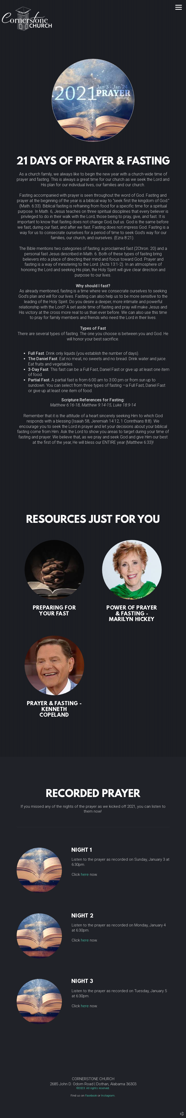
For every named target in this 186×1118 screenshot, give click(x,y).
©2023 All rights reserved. (93, 1088)
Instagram (108, 1095)
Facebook (91, 1095)
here (85, 874)
